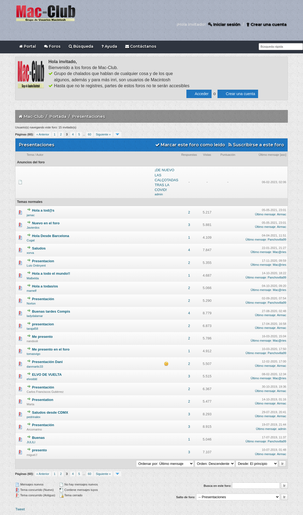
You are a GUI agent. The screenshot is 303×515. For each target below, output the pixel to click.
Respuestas (189, 154)
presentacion (43, 324)
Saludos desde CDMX (50, 412)
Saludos (39, 248)
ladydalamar (35, 316)
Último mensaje (269, 154)
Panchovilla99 (277, 239)
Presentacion (43, 261)
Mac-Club (34, 116)
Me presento (42, 337)
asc (283, 154)
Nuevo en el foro (46, 223)
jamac (31, 215)
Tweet (20, 509)
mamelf (32, 290)
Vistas (207, 154)
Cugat (31, 240)
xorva (30, 252)
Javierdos (33, 227)
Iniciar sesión (224, 24)
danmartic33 (35, 366)
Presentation (42, 400)
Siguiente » (103, 134)
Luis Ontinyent (36, 265)
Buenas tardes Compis (51, 311)
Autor (39, 154)
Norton (31, 303)
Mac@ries (279, 252)
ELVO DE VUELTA (47, 375)
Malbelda (33, 278)
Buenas (38, 438)
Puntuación (227, 154)
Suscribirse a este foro (256, 144)
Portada (58, 116)
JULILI (31, 442)
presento (39, 450)
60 (89, 134)
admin (159, 194)
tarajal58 (32, 328)
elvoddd (32, 379)
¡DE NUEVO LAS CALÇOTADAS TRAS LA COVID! (166, 180)
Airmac (281, 214)
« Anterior (43, 134)
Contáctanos (140, 46)
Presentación (43, 299)
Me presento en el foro (51, 349)
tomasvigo (33, 353)
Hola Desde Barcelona (50, 236)
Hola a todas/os (45, 286)
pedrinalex (34, 417)
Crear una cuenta (266, 24)
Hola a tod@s (43, 210)
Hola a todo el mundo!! (51, 273)
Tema (30, 154)
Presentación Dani (47, 362)
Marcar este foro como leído (190, 144)
